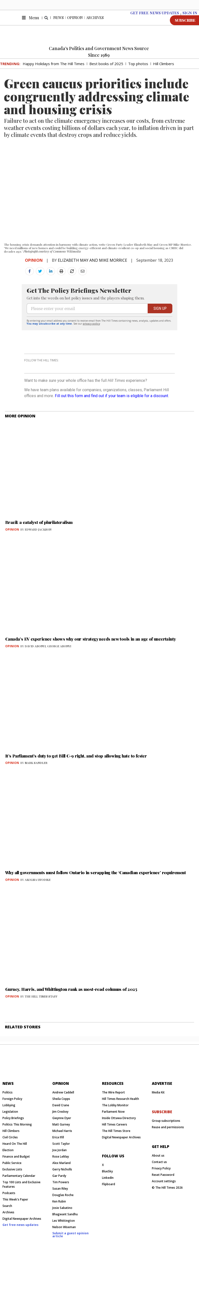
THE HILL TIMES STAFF (41, 1033)
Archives (95, 23)
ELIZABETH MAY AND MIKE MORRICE (92, 266)
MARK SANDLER (36, 799)
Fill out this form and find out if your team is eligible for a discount (111, 432)
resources (112, 1138)
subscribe (162, 1166)
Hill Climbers (163, 69)
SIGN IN (189, 19)
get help (160, 1201)
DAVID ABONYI (35, 682)
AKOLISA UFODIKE (38, 916)
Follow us (113, 1211)
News (58, 23)
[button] (46, 24)
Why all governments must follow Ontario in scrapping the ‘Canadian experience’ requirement (95, 908)
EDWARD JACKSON (38, 566)
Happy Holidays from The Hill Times (53, 69)
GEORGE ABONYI (59, 682)
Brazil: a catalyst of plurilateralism (39, 558)
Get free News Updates (154, 19)
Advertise (162, 1138)
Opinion (75, 23)
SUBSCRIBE (185, 26)
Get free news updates (20, 1280)
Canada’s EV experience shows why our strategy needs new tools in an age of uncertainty (90, 675)
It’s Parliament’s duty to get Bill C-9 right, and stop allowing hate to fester (76, 792)
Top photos (138, 69)
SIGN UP (159, 332)
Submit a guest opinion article (70, 1290)
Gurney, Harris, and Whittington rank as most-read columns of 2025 (71, 1025)
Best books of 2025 (106, 69)
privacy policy (91, 347)
